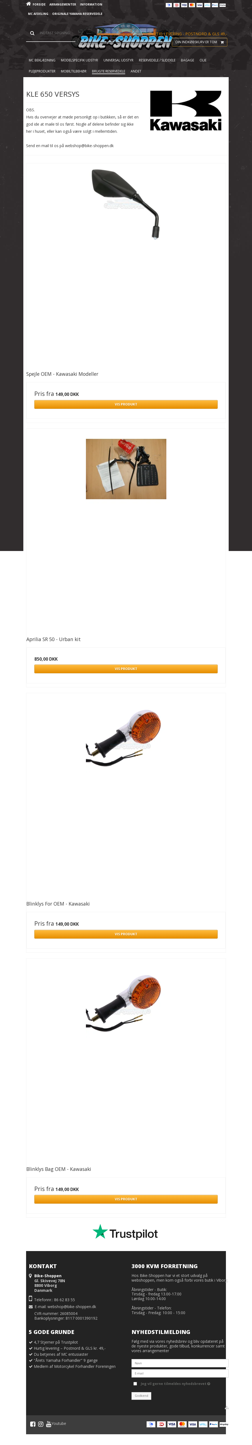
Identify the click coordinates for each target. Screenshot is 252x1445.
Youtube (56, 1424)
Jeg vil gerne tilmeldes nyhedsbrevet (175, 1382)
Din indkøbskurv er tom (201, 42)
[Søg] (50, 33)
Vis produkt (126, 404)
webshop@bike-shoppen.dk (71, 1306)
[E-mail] (180, 1372)
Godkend (141, 1396)
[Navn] (180, 1362)
